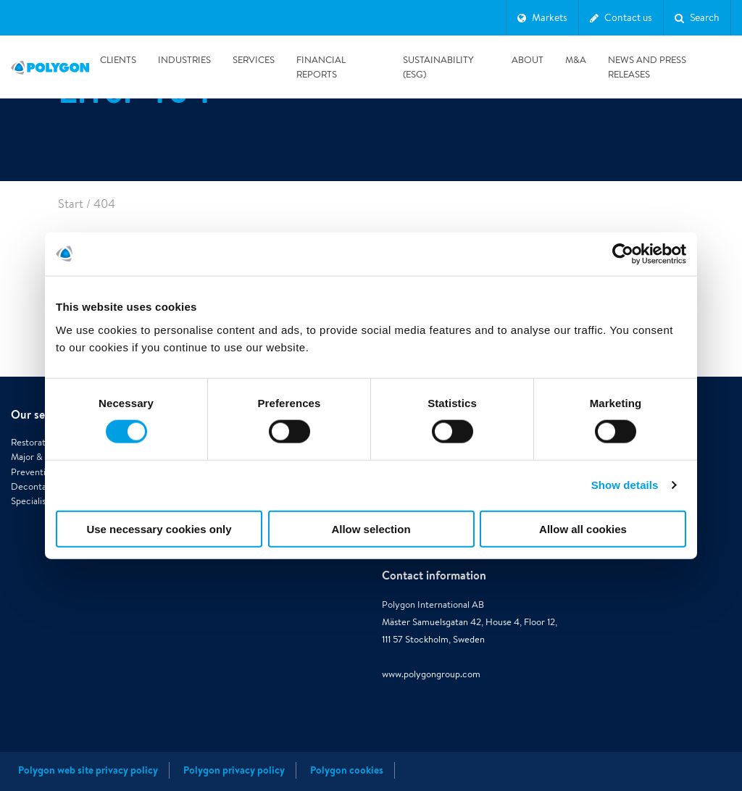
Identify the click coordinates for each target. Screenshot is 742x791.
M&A (575, 60)
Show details (625, 485)
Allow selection (370, 528)
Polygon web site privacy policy (88, 770)
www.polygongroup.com (431, 674)
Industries (184, 60)
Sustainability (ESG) (437, 67)
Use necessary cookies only (158, 528)
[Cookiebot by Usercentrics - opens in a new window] (622, 254)
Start (70, 204)
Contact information (434, 575)
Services (254, 60)
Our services (43, 414)
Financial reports (321, 67)
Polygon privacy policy (234, 770)
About (527, 60)
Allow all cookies (583, 528)
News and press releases (647, 67)
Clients (118, 60)
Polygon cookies (346, 770)
